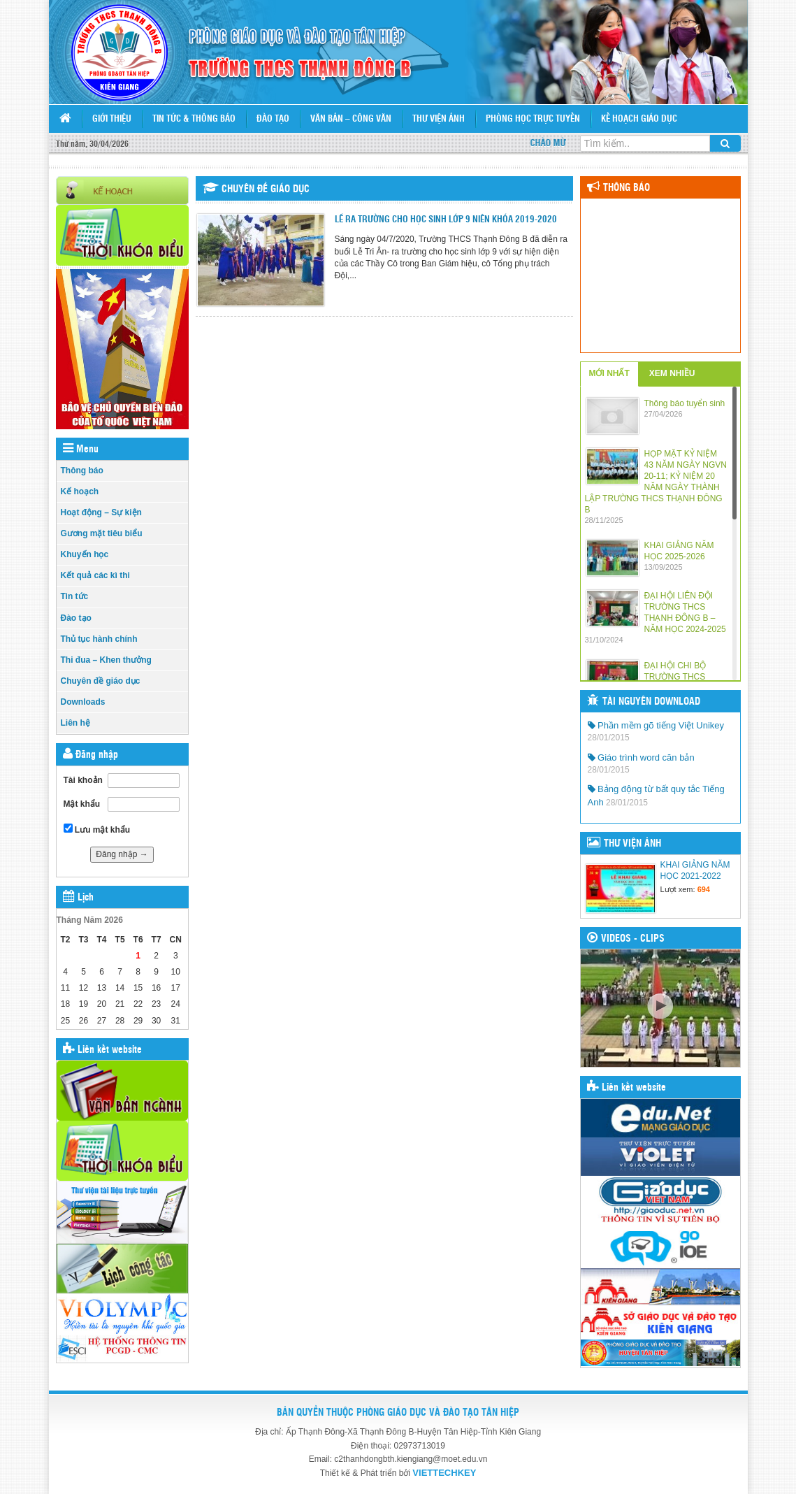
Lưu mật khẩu (97, 829)
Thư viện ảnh (438, 119)
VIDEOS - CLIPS (633, 939)
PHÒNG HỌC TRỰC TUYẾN (533, 119)
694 (703, 889)
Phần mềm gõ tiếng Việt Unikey (656, 725)
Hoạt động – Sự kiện (101, 512)
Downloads (83, 702)
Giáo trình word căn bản (641, 757)
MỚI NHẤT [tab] (609, 373)
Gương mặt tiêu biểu (102, 533)
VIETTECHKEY (444, 1472)
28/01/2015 (609, 737)
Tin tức (75, 596)
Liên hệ (75, 723)
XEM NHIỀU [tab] (672, 373)
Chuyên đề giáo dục (100, 681)
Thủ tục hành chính (99, 639)
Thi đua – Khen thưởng (106, 660)
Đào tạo (272, 119)
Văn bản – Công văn (350, 119)
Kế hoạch (80, 491)
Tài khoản (83, 780)
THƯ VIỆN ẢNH (632, 844)
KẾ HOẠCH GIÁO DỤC (639, 119)
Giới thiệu (111, 119)
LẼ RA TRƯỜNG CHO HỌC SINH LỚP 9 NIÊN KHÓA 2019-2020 (446, 219)
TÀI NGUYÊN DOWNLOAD (651, 702)
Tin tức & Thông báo (194, 119)
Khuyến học (85, 554)
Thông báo (82, 470)
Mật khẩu (82, 804)
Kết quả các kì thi (95, 575)
